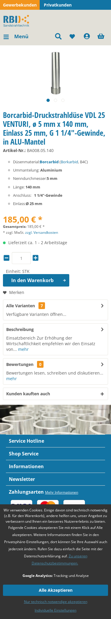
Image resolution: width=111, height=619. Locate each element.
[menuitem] (15, 36)
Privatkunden (58, 5)
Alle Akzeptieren (56, 590)
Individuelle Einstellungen (55, 610)
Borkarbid (69, 161)
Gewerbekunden (20, 5)
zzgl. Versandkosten (41, 232)
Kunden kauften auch (28, 393)
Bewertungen (19, 364)
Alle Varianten (25, 305)
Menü (16, 36)
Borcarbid (49, 161)
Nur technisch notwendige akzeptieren (55, 601)
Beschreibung (20, 329)
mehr (23, 349)
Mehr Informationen (61, 492)
